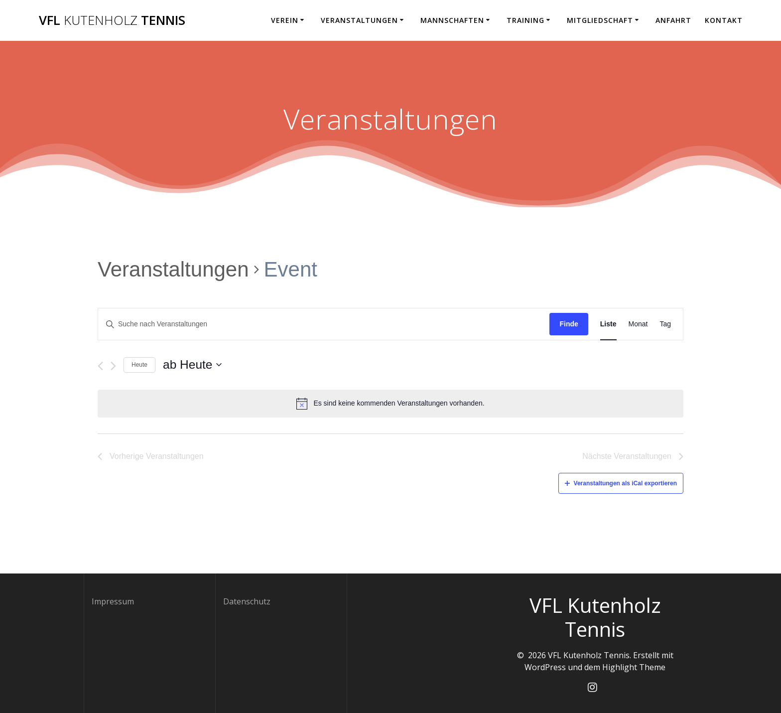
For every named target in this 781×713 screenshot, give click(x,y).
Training (525, 20)
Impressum (113, 601)
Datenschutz (246, 601)
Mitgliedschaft (600, 20)
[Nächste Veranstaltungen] (113, 366)
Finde (568, 324)
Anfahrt (673, 20)
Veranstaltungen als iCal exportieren (621, 483)
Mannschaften (452, 20)
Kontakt (724, 20)
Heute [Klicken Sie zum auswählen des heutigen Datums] (139, 364)
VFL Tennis (112, 20)
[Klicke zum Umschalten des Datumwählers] (192, 365)
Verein (284, 20)
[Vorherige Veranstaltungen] (100, 366)
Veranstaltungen (359, 20)
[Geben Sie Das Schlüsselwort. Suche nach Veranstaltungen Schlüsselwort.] (323, 324)
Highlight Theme (633, 667)
